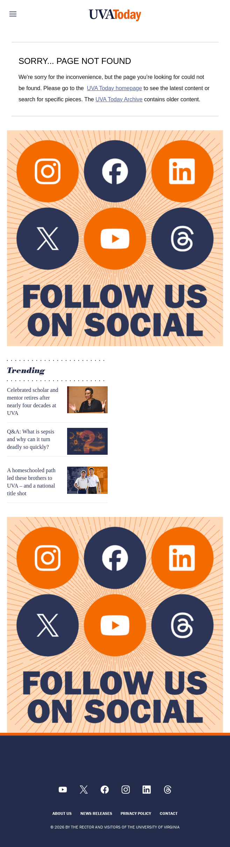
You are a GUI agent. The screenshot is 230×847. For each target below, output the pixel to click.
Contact (169, 813)
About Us (62, 813)
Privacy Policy (136, 813)
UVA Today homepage (114, 88)
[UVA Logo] (115, 761)
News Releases (96, 813)
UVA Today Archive (119, 99)
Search (207, 14)
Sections (23, 14)
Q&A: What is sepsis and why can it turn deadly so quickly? (30, 439)
